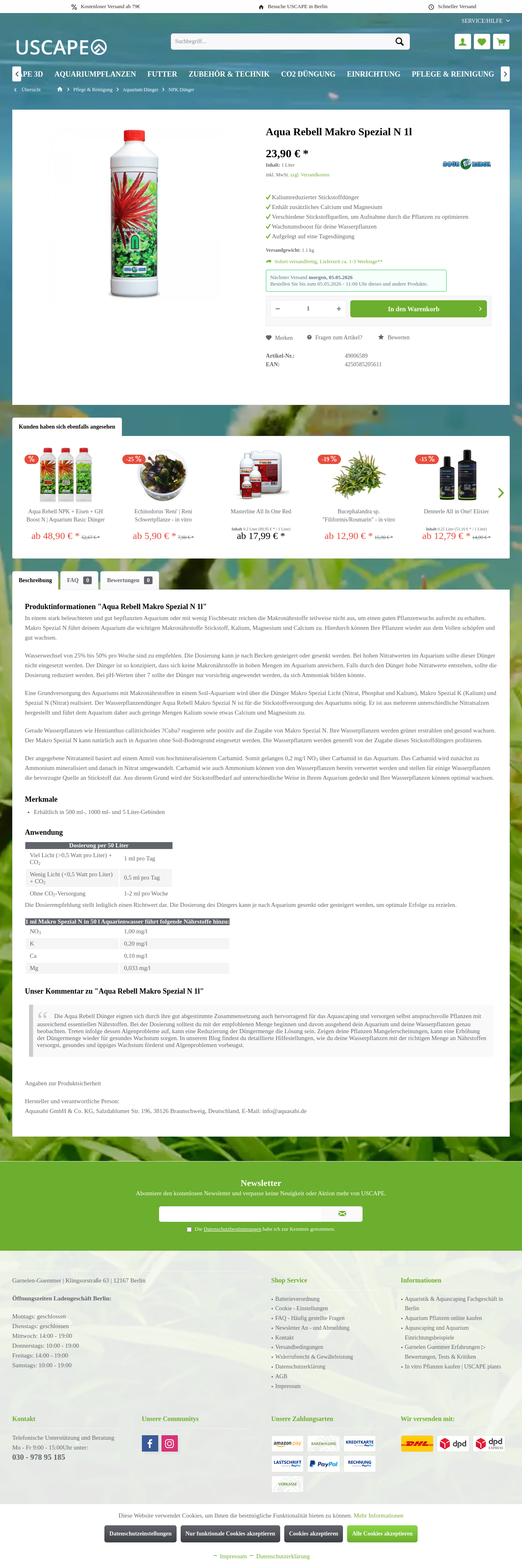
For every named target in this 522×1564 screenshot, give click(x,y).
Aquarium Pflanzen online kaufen (443, 1318)
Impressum (288, 1386)
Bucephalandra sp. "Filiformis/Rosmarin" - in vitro (358, 515)
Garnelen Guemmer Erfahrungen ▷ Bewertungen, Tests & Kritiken (445, 1352)
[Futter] (162, 74)
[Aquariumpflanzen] (95, 74)
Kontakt (284, 1338)
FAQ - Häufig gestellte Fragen (310, 1318)
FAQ (79, 580)
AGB (281, 1376)
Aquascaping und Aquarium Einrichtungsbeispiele (437, 1333)
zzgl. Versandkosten (310, 175)
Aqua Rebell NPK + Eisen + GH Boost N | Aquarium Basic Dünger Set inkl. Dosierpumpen (66, 516)
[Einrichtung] (373, 74)
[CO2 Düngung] (308, 74)
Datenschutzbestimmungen (232, 1229)
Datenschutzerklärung (300, 1367)
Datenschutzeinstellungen (140, 1534)
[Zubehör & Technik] (229, 74)
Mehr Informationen (378, 1515)
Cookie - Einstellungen (301, 1308)
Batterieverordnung (297, 1299)
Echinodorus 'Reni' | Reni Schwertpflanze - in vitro (163, 515)
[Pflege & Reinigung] (453, 74)
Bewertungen (130, 580)
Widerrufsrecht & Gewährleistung (314, 1357)
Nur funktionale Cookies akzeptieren (230, 1534)
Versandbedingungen (299, 1347)
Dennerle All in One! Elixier (456, 511)
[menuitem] (483, 21)
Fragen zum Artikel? (335, 337)
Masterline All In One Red (261, 511)
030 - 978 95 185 (38, 1457)
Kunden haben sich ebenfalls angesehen (67, 427)
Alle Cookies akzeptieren (382, 1534)
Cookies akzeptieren (313, 1534)
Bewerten (393, 337)
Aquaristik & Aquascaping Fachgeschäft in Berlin (454, 1304)
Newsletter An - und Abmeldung (312, 1328)
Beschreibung (35, 580)
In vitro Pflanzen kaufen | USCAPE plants (453, 1367)
